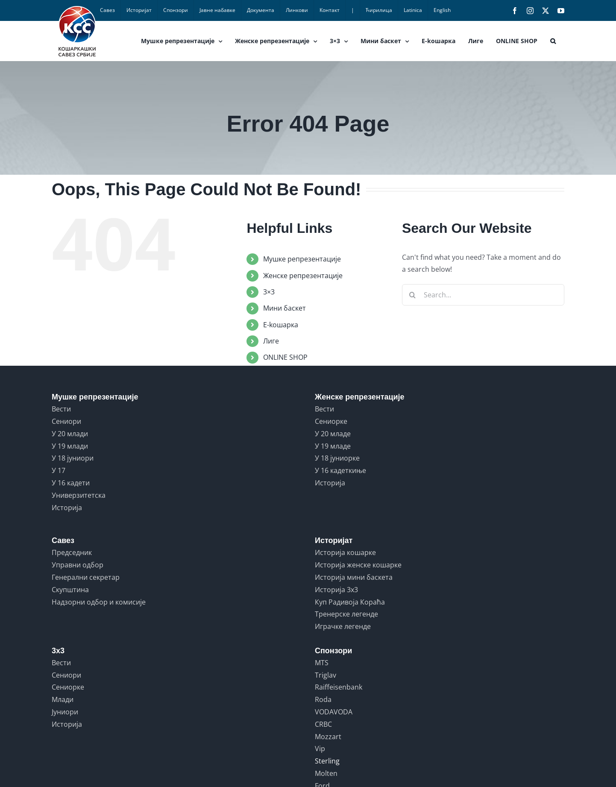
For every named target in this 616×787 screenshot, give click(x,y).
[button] (553, 41)
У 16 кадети (71, 482)
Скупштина (70, 589)
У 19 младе (333, 446)
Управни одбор (77, 565)
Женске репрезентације (303, 275)
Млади (62, 699)
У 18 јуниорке (337, 458)
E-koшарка (280, 324)
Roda (323, 699)
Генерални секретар (86, 577)
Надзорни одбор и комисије (99, 602)
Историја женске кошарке (358, 565)
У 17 (58, 470)
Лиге (271, 341)
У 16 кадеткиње (340, 470)
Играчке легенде (343, 626)
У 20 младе (333, 433)
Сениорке (331, 421)
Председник (72, 552)
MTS (322, 662)
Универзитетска (79, 495)
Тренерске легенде (346, 614)
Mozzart (328, 736)
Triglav (325, 675)
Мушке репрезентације (302, 259)
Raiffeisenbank (338, 687)
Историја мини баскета (354, 577)
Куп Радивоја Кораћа (350, 602)
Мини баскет (284, 308)
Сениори (66, 421)
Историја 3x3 (336, 589)
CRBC (323, 724)
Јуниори (65, 712)
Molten (326, 773)
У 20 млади (70, 433)
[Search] (412, 294)
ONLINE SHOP (285, 357)
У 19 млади (70, 446)
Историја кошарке (345, 552)
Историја (67, 507)
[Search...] (483, 294)
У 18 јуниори (73, 458)
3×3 (269, 292)
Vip (320, 748)
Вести (61, 409)
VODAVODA (333, 712)
